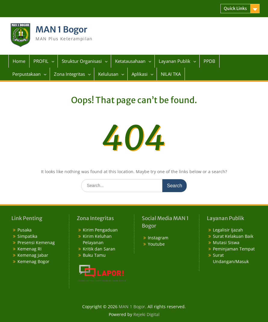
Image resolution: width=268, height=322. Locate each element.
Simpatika (27, 236)
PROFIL (40, 61)
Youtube (156, 244)
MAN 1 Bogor (61, 29)
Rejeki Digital (146, 314)
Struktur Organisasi (82, 61)
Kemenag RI (29, 249)
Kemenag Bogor (33, 261)
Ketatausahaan (130, 61)
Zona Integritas (69, 74)
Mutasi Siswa (226, 242)
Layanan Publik (174, 61)
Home (19, 61)
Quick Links (235, 8)
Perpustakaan (26, 74)
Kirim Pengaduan (100, 230)
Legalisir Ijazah (228, 230)
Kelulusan (108, 74)
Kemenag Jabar (32, 255)
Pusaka (24, 230)
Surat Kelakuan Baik (233, 236)
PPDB (209, 61)
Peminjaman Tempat (234, 249)
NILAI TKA (171, 74)
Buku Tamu (94, 255)
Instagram (158, 238)
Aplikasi (140, 74)
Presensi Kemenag (36, 242)
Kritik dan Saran (99, 249)
